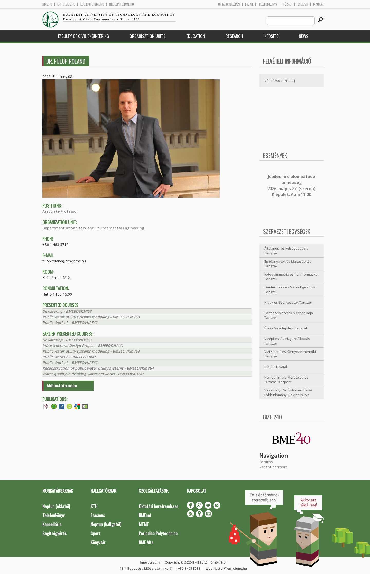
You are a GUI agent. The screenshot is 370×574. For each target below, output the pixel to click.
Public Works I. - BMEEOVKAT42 (69, 322)
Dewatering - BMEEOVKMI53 (66, 311)
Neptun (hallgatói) (106, 524)
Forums (266, 461)
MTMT (144, 524)
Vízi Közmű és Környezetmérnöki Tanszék (290, 354)
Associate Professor (60, 211)
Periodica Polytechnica (158, 533)
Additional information (61, 385)
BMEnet (145, 515)
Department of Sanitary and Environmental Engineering (93, 228)
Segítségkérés (54, 533)
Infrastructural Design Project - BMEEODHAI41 (82, 345)
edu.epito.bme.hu (92, 4)
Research (234, 36)
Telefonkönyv (268, 4)
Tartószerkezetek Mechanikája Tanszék (288, 315)
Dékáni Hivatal (275, 366)
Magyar (318, 4)
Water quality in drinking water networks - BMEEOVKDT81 (93, 373)
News (303, 36)
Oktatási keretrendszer (158, 506)
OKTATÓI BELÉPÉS (229, 4)
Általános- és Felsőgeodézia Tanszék (286, 250)
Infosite (270, 36)
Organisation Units (148, 36)
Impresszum (150, 562)
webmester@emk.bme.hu (226, 568)
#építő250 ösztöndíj (279, 80)
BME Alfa (146, 542)
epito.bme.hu (66, 4)
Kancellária (51, 524)
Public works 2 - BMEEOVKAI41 (69, 356)
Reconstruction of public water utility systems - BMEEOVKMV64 (98, 368)
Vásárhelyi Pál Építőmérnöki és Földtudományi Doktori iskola (288, 392)
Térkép (287, 4)
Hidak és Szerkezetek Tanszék (288, 302)
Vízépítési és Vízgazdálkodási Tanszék (287, 341)
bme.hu (47, 4)
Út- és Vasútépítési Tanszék (286, 328)
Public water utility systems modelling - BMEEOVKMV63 (91, 316)
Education (195, 36)
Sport (95, 533)
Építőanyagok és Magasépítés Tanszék (287, 264)
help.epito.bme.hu (121, 4)
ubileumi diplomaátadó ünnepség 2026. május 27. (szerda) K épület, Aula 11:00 (291, 185)
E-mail (249, 4)
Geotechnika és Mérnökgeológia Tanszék (289, 289)
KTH (94, 506)
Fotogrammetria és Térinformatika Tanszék (291, 276)
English (303, 4)
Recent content (273, 467)
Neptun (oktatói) (56, 506)
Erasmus (98, 515)
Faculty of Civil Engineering (83, 36)
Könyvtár (98, 542)
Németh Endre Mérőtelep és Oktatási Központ (286, 379)
